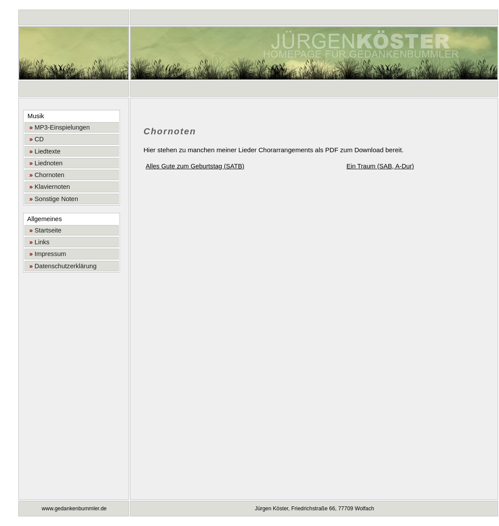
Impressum (46, 253)
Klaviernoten (48, 186)
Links (37, 242)
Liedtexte (43, 151)
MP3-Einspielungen (58, 127)
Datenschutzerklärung (61, 266)
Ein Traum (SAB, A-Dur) (380, 166)
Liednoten (44, 163)
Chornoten (45, 174)
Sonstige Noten (52, 198)
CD (35, 139)
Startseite (44, 230)
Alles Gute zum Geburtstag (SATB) (195, 166)
